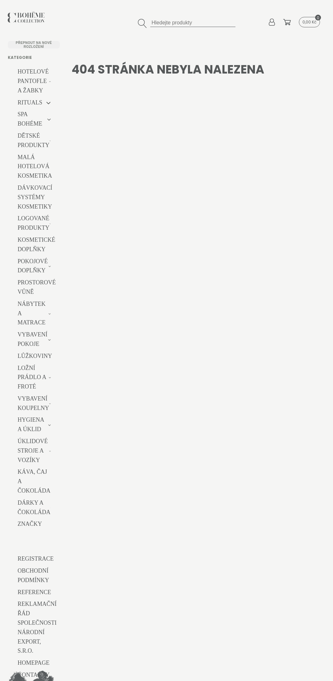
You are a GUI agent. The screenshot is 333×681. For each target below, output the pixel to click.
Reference (34, 592)
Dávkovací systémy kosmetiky (35, 197)
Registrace (36, 558)
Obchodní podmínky (33, 575)
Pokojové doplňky (33, 266)
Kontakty (34, 675)
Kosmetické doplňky (36, 244)
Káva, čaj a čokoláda (34, 481)
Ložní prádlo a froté (32, 377)
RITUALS (30, 102)
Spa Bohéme (30, 119)
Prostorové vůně (37, 287)
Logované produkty (33, 223)
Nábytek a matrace (32, 313)
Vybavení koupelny (33, 403)
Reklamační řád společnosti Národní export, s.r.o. (37, 627)
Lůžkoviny (35, 356)
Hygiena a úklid (31, 424)
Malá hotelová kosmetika (35, 166)
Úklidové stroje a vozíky (33, 450)
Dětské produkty (33, 140)
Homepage (33, 663)
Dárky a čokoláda (34, 507)
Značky (30, 524)
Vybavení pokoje (32, 339)
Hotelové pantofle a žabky (33, 81)
